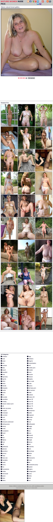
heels (3, 462)
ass (2, 363)
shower (30, 437)
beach (3, 370)
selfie (29, 428)
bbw (3, 367)
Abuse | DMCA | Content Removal (17, 486)
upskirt (29, 467)
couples (4, 410)
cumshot (4, 415)
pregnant (30, 415)
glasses (4, 449)
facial (3, 433)
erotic (3, 428)
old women (31, 390)
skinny (29, 442)
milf (29, 365)
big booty (4, 376)
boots (3, 392)
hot (2, 467)
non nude (30, 381)
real (29, 422)
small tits (30, 446)
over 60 (30, 403)
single (29, 440)
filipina (3, 440)
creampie (4, 413)
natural (30, 376)
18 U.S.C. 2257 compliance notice (35, 486)
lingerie (30, 361)
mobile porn (31, 367)
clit (2, 406)
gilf (2, 444)
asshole (4, 365)
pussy (29, 419)
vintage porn (31, 471)
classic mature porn (7, 403)
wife (29, 478)
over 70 (30, 406)
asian (3, 361)
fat (2, 435)
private (29, 417)
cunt (3, 417)
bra (2, 394)
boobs (3, 390)
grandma (4, 451)
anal (3, 358)
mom (29, 372)
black (3, 383)
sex (29, 431)
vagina (29, 469)
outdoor (30, 394)
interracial (4, 473)
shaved (30, 435)
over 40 (30, 399)
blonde (3, 385)
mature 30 (30, 397)
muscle (30, 374)
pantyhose (31, 410)
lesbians (30, 358)
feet (2, 437)
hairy (3, 455)
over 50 (30, 401)
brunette (4, 397)
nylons (29, 385)
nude (29, 383)
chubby (4, 401)
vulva (29, 473)
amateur (4, 356)
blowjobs (4, 388)
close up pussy (6, 408)
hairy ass (4, 458)
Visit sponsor (31, 78)
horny (3, 464)
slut (29, 444)
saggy (29, 426)
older (29, 392)
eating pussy (5, 424)
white (29, 476)
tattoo (29, 453)
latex (3, 478)
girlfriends (4, 446)
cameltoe (4, 399)
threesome (31, 458)
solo (29, 449)
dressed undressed (7, 422)
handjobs (4, 460)
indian (3, 471)
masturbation (31, 363)
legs (29, 356)
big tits (3, 379)
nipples (30, 379)
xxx (28, 480)
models (30, 370)
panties (30, 408)
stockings (30, 451)
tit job (29, 460)
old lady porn (31, 388)
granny (3, 453)
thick (29, 455)
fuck (3, 442)
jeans (3, 476)
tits (28, 462)
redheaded (31, 424)
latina (3, 480)
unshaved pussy (32, 464)
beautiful (4, 372)
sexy (29, 433)
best (3, 374)
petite (29, 413)
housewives (5, 469)
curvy (3, 419)
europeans (4, 431)
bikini (3, 381)
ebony (3, 426)
